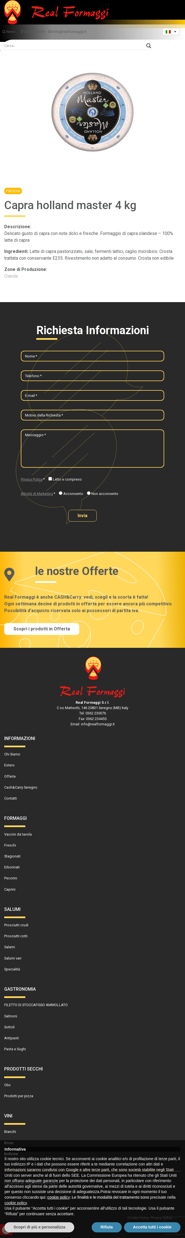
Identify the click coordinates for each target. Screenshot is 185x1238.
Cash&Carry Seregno (20, 787)
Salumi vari (12, 958)
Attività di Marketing (37, 494)
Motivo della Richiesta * (44, 415)
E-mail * (31, 395)
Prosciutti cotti (16, 936)
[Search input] (73, 46)
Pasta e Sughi (15, 1049)
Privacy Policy (31, 479)
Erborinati (12, 867)
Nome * (31, 356)
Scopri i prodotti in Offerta (41, 629)
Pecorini (10, 878)
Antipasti (11, 1038)
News (9, 32)
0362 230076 (33, 32)
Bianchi (10, 1132)
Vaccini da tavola (18, 834)
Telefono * (33, 376)
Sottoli (9, 1027)
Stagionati (12, 856)
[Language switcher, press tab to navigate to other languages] (171, 31)
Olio (7, 1085)
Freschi (13, 191)
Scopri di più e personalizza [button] (39, 1227)
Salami (9, 947)
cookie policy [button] (59, 1197)
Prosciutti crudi (16, 925)
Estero (9, 765)
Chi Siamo (12, 754)
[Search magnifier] (149, 46)
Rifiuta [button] (107, 1227)
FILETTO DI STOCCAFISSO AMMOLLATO (36, 1005)
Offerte (10, 776)
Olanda (11, 276)
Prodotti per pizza (18, 1096)
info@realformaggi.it (67, 32)
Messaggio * (35, 435)
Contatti (10, 798)
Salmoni (10, 1016)
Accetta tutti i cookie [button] (152, 1227)
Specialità (12, 969)
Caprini (9, 889)
